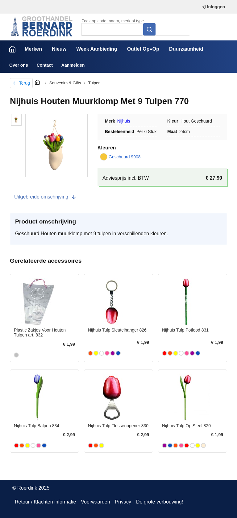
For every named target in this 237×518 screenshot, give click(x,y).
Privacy (123, 501)
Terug (21, 83)
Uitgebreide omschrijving (45, 197)
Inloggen (213, 6)
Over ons (18, 65)
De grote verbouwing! (159, 501)
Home (12, 49)
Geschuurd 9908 (120, 157)
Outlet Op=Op (143, 49)
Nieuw (59, 49)
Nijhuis (123, 121)
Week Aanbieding (96, 49)
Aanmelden (73, 65)
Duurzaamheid (186, 49)
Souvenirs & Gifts (65, 83)
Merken (33, 49)
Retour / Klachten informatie (45, 501)
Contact (45, 65)
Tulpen (94, 83)
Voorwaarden (95, 501)
